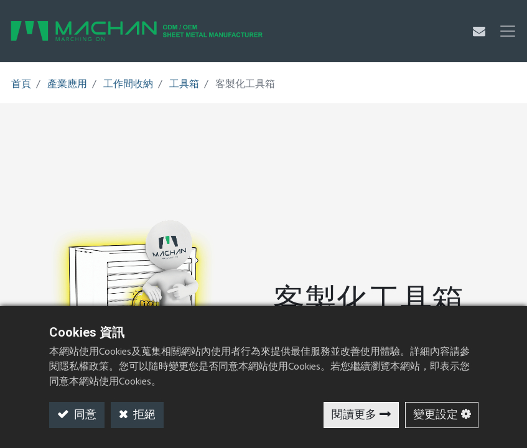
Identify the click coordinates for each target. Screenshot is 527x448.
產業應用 (67, 85)
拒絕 (143, 415)
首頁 (21, 85)
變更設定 (435, 415)
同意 (84, 415)
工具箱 (184, 85)
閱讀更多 (354, 415)
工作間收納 (128, 85)
